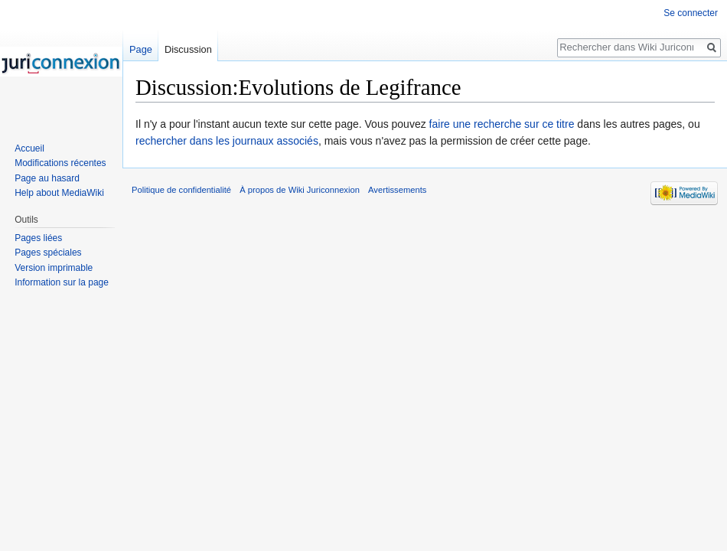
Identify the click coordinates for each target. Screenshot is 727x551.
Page (140, 49)
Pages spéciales (48, 252)
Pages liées (38, 238)
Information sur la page (62, 282)
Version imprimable (54, 267)
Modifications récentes (60, 163)
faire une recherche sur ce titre (502, 124)
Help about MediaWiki (59, 192)
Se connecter (690, 13)
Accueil (29, 148)
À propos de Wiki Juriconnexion (300, 189)
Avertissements (397, 189)
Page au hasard (47, 178)
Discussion (188, 49)
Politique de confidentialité (181, 189)
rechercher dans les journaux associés (226, 141)
